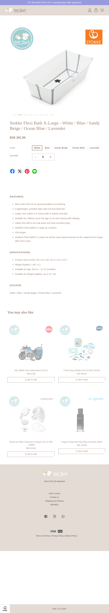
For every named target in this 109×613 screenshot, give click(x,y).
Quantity (14, 155)
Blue (47, 147)
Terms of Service (43, 536)
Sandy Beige (61, 147)
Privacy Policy (57, 536)
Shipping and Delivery (54, 501)
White (37, 147)
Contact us (54, 497)
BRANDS (54, 505)
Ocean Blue (78, 147)
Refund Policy (71, 536)
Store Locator (54, 493)
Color (12, 147)
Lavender (95, 147)
